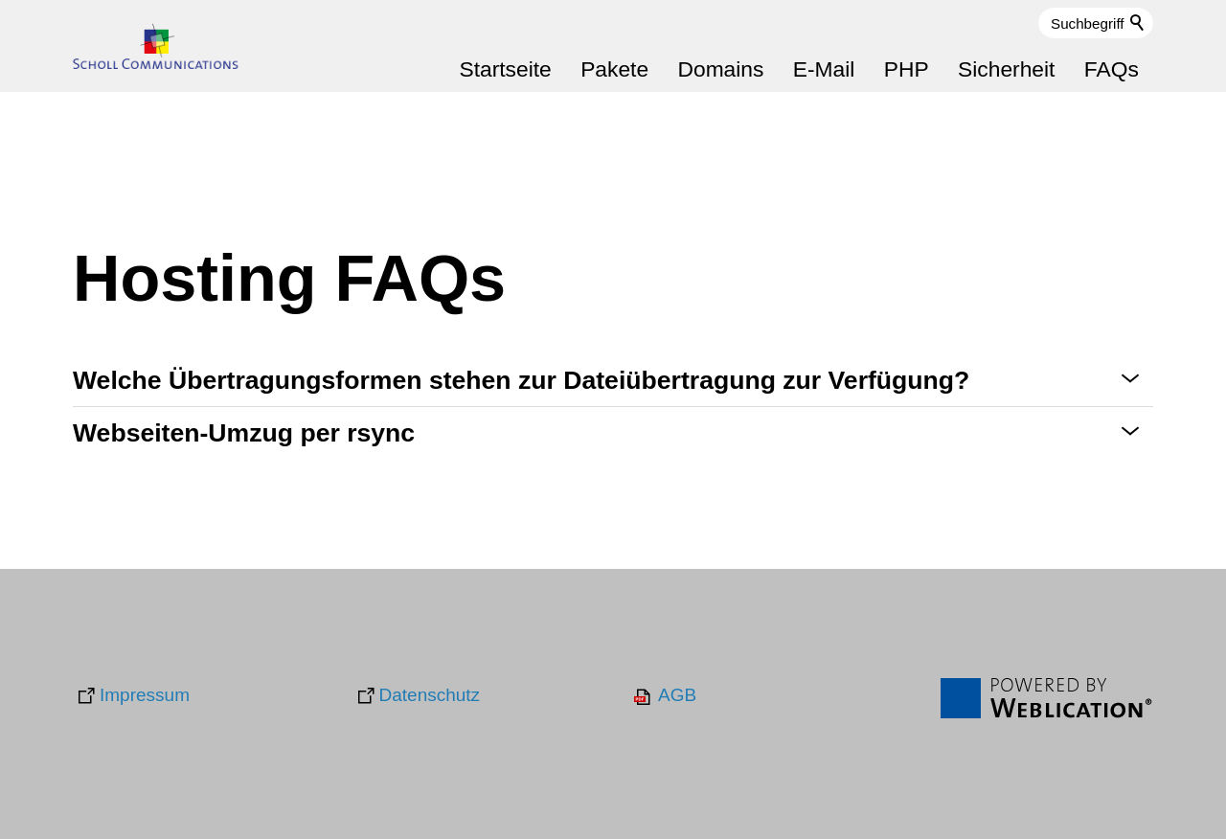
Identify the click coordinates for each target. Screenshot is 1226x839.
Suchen (1138, 23)
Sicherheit (1006, 69)
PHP (906, 69)
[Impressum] (131, 696)
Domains (720, 69)
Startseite (505, 69)
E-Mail (824, 69)
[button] (613, 381)
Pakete (614, 69)
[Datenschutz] (416, 696)
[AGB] (663, 696)
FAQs (1111, 69)
